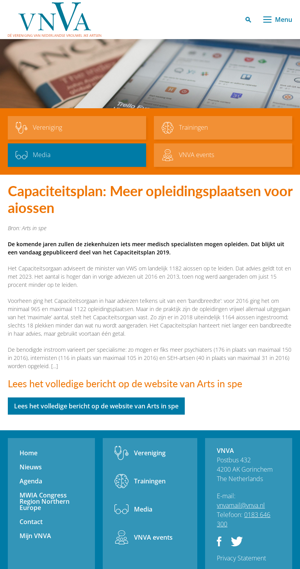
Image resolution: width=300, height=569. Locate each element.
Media (143, 509)
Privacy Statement (241, 558)
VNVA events (153, 537)
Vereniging (150, 453)
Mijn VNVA (35, 536)
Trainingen (150, 481)
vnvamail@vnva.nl (241, 505)
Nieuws (31, 467)
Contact (31, 522)
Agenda (31, 481)
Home (29, 453)
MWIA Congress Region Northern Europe (45, 501)
